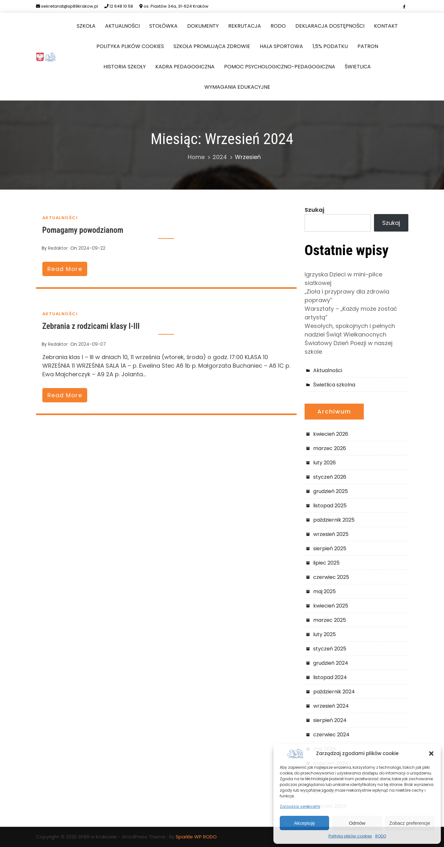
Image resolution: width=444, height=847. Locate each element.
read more (64, 269)
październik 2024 (334, 691)
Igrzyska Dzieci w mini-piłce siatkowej (343, 278)
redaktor (58, 248)
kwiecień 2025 (330, 605)
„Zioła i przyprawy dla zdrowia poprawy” (347, 296)
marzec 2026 (329, 448)
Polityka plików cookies (350, 836)
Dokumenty (203, 26)
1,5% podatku (330, 46)
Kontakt (386, 26)
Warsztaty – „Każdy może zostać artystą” (351, 313)
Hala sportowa (281, 46)
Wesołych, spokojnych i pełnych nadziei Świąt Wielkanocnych (350, 330)
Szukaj (314, 210)
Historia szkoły (124, 66)
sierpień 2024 (330, 720)
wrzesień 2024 (331, 706)
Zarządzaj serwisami (300, 806)
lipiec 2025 (326, 562)
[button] (431, 753)
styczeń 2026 (329, 477)
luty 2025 (324, 634)
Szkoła (86, 26)
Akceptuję (304, 823)
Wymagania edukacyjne (237, 87)
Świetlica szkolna (334, 384)
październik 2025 (334, 520)
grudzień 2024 (330, 663)
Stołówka (163, 26)
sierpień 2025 (329, 548)
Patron (367, 46)
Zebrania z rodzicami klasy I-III (91, 326)
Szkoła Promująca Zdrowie (211, 46)
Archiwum (334, 411)
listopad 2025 (330, 505)
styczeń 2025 (329, 648)
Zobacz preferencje (409, 823)
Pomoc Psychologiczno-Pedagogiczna (279, 66)
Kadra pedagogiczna (185, 66)
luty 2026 (324, 462)
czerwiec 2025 (331, 577)
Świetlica (358, 66)
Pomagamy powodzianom (82, 230)
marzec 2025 (329, 620)
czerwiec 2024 (331, 734)
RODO (380, 836)
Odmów (357, 823)
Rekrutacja (244, 26)
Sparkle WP (189, 836)
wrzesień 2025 (331, 534)
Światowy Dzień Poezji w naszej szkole (348, 347)
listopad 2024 (330, 677)
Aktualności (122, 26)
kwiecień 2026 (330, 434)
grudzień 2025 (330, 491)
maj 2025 (324, 591)
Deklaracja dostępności (329, 26)
